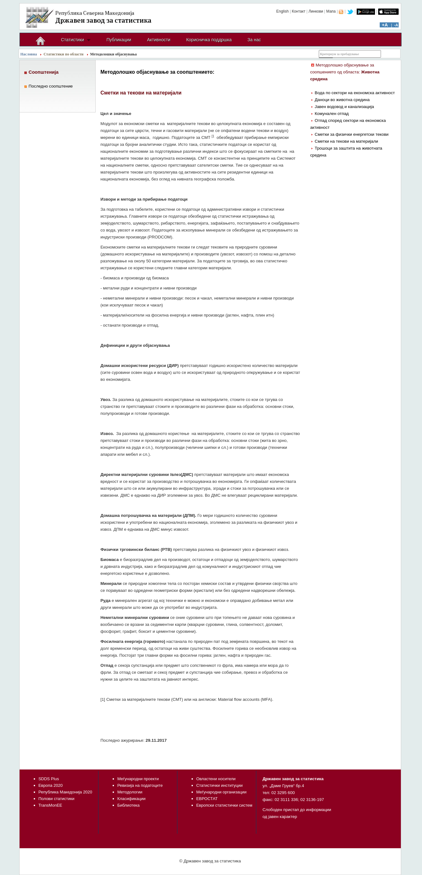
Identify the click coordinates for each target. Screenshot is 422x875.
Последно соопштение (51, 86)
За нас (254, 39)
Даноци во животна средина (342, 99)
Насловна (29, 54)
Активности (158, 39)
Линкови (315, 11)
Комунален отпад (332, 113)
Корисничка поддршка (209, 39)
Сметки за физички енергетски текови (352, 134)
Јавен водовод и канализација (344, 106)
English (282, 11)
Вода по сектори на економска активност (355, 92)
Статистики (72, 39)
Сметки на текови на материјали (346, 141)
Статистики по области (64, 54)
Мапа (331, 11)
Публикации (118, 39)
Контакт (298, 11)
